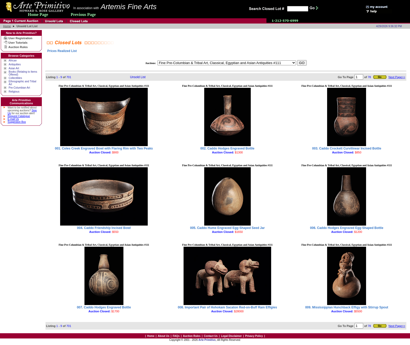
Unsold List (137, 77)
